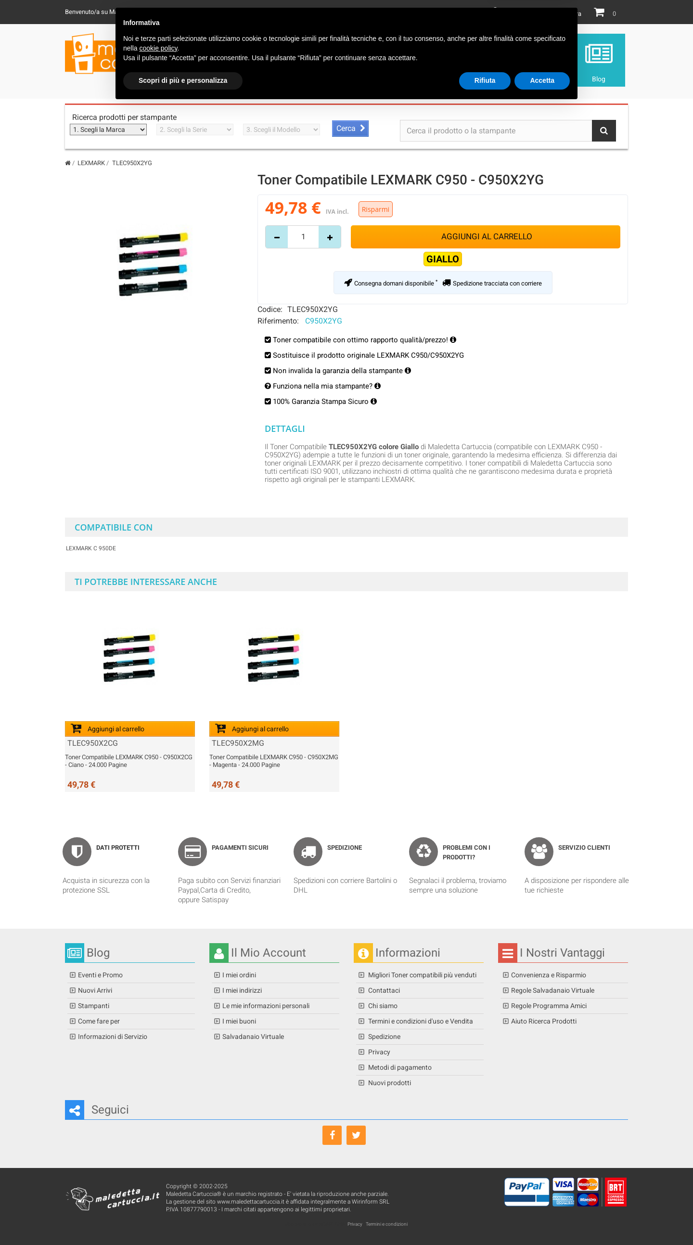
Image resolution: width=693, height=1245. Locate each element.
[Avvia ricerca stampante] (350, 128)
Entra (574, 13)
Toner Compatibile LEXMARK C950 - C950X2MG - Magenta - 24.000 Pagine (273, 760)
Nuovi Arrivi (95, 990)
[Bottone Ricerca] (604, 131)
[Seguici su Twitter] (356, 1135)
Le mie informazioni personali (265, 1006)
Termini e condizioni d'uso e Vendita (420, 1021)
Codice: (269, 309)
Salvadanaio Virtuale (253, 1036)
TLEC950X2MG (238, 743)
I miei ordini (239, 975)
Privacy (378, 1052)
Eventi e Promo (100, 975)
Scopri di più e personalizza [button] (183, 1218)
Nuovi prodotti (389, 1083)
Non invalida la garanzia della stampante (342, 370)
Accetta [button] (542, 1218)
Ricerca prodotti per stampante (124, 117)
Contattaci (383, 990)
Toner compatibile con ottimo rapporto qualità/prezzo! (361, 340)
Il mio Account (523, 13)
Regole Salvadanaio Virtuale (552, 990)
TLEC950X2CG (92, 743)
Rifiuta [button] (485, 1218)
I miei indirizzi (242, 990)
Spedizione (383, 1036)
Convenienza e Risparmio (548, 975)
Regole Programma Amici (549, 1006)
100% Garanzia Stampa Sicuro (325, 401)
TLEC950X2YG (312, 309)
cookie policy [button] (158, 1186)
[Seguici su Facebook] (332, 1135)
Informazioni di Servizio (112, 1036)
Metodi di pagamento (399, 1067)
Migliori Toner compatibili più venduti (421, 975)
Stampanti (93, 1006)
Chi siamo (382, 1006)
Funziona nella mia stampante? (327, 386)
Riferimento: (278, 320)
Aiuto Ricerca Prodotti (544, 1021)
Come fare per (99, 1021)
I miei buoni (239, 1021)
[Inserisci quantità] (303, 237)
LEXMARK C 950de (91, 548)
